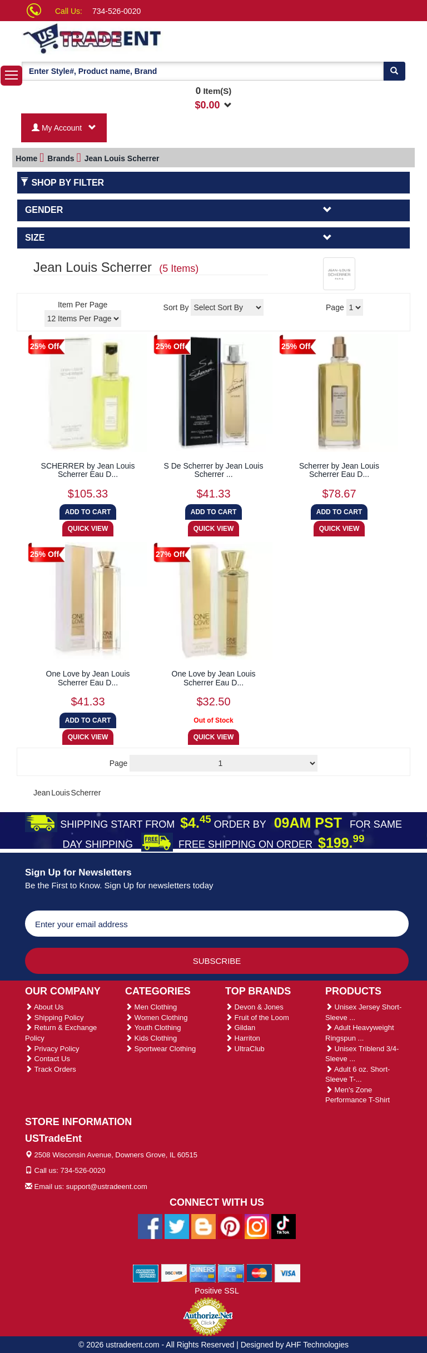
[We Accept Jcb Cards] (231, 1272)
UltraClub (245, 1048)
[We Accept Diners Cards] (203, 1272)
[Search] (394, 71)
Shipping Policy (54, 1017)
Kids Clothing (151, 1038)
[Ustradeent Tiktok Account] (283, 1225)
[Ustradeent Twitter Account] (177, 1225)
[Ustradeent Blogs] (203, 1225)
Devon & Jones (254, 1007)
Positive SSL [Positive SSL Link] (217, 1290)
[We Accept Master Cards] (259, 1272)
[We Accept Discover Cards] (174, 1272)
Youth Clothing (153, 1027)
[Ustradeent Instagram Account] (257, 1225)
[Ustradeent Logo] (130, 37)
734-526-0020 (116, 11)
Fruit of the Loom (257, 1017)
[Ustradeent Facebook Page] (150, 1225)
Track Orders (50, 1069)
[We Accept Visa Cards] (288, 1272)
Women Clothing (156, 1017)
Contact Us (47, 1058)
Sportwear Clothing (160, 1048)
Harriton (242, 1038)
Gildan (240, 1027)
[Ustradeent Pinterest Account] (230, 1225)
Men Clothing (151, 1007)
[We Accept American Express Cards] (146, 1272)
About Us (44, 1007)
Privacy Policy (52, 1048)
